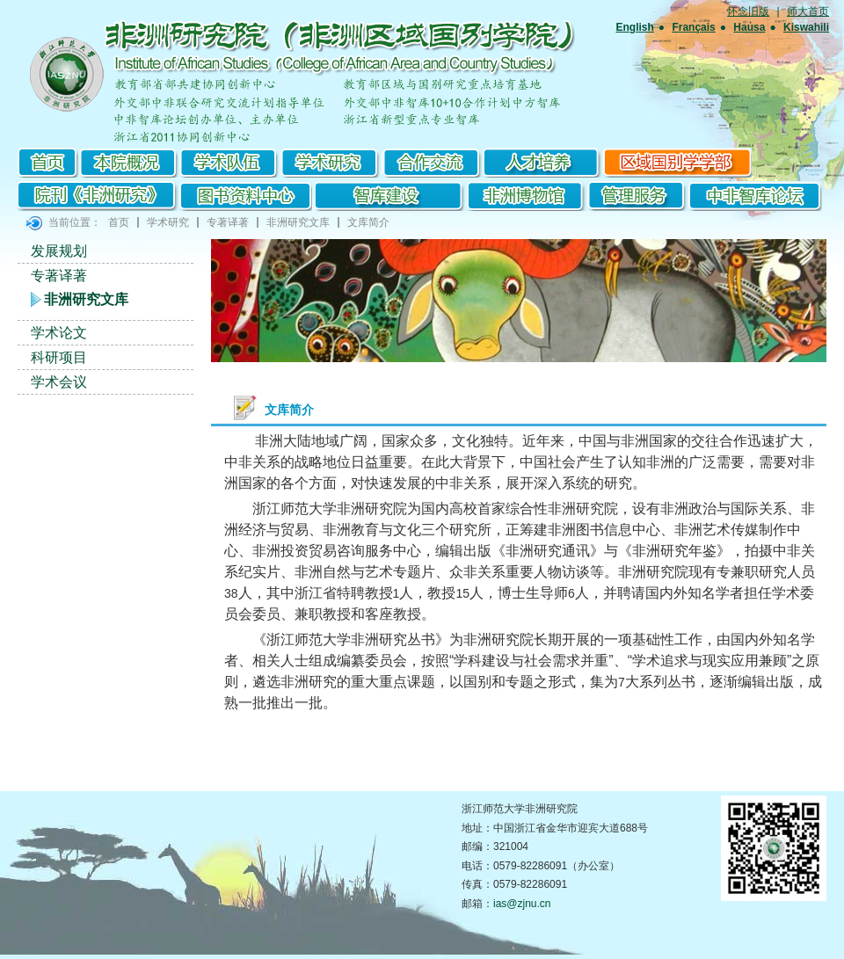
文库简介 (368, 222)
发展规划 (59, 250)
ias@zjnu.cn (522, 903)
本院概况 (129, 163)
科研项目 (59, 357)
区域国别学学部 (678, 163)
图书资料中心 (246, 196)
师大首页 (808, 11)
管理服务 (637, 196)
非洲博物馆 (529, 196)
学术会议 (59, 381)
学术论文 (59, 332)
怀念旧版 (748, 11)
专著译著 (228, 222)
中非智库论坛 (754, 196)
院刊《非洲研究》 (99, 196)
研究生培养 (544, 163)
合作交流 (433, 163)
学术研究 (331, 163)
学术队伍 (230, 163)
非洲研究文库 (298, 222)
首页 (48, 163)
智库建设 (392, 196)
